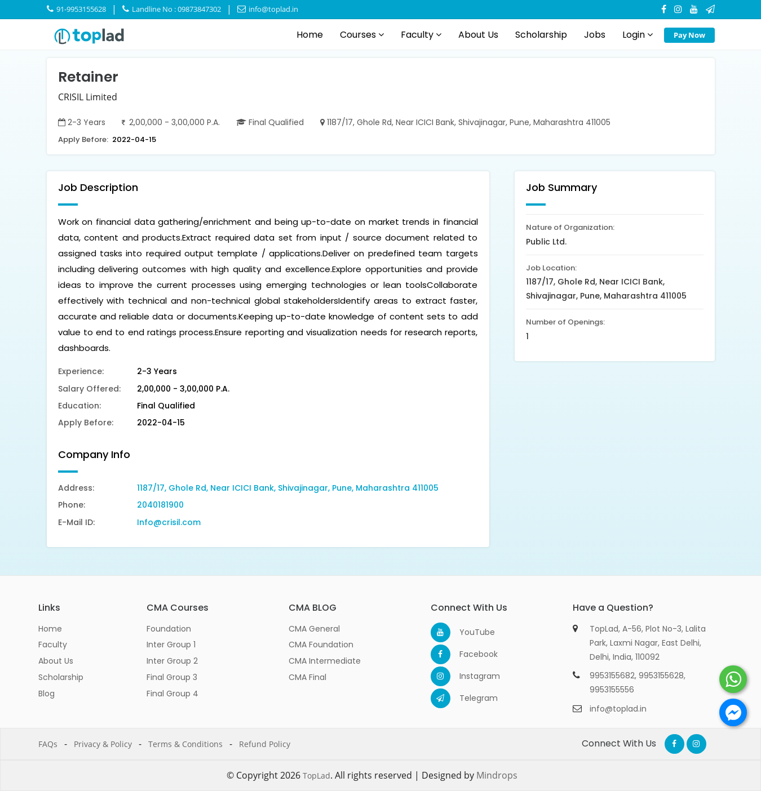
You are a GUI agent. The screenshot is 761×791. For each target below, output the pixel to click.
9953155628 (661, 675)
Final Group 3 (172, 677)
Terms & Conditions (185, 744)
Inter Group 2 (172, 660)
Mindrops (496, 775)
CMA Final (307, 677)
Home (310, 34)
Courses (362, 34)
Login (637, 34)
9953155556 (612, 689)
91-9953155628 (76, 9)
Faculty (421, 34)
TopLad (316, 775)
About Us (478, 34)
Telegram (469, 698)
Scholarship (541, 34)
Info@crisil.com (169, 522)
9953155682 (612, 675)
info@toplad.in (267, 9)
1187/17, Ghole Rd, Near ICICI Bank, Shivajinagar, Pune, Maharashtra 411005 (288, 488)
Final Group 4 (172, 693)
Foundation (169, 628)
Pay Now (689, 35)
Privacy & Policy (103, 744)
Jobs (594, 34)
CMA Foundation (321, 644)
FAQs (47, 744)
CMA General (314, 628)
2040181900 (160, 504)
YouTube (469, 632)
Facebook (469, 654)
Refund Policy (264, 744)
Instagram (469, 676)
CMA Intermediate (325, 660)
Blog (46, 693)
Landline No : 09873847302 (171, 9)
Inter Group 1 (171, 644)
